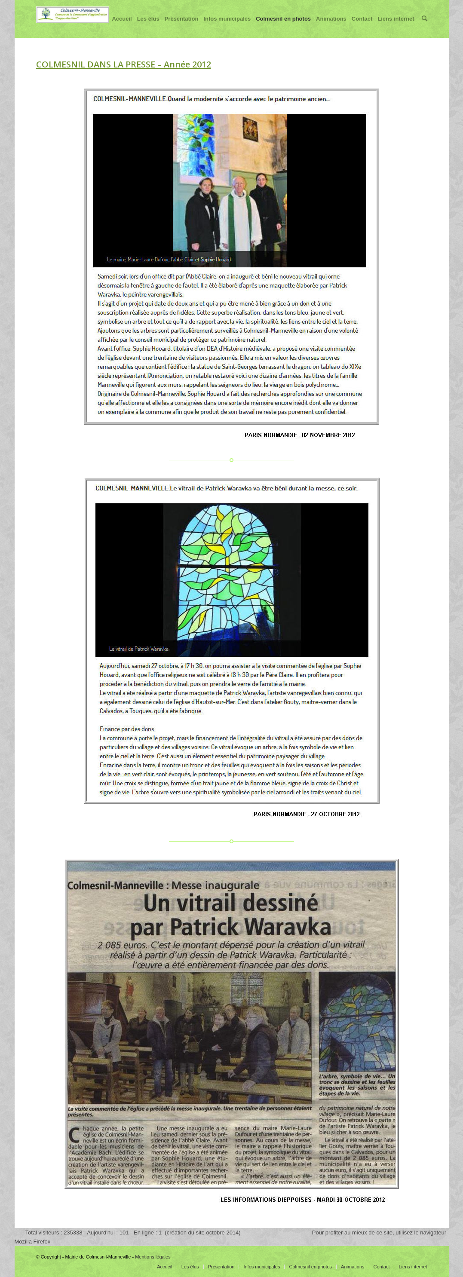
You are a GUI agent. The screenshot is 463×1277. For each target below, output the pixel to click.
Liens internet (396, 26)
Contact (362, 26)
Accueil (121, 26)
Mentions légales (153, 1256)
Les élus (148, 26)
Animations (331, 26)
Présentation (181, 26)
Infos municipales (227, 26)
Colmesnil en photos (283, 26)
